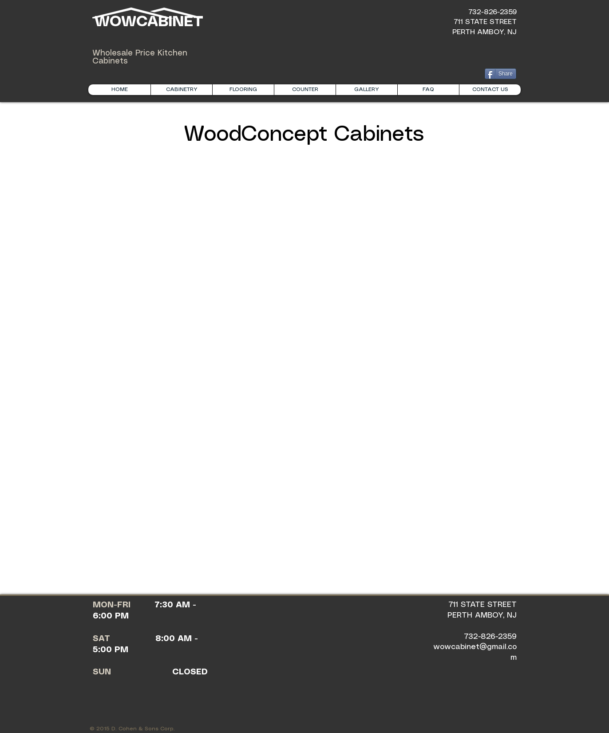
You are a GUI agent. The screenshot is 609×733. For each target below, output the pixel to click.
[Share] (500, 73)
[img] (164, 269)
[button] (181, 89)
